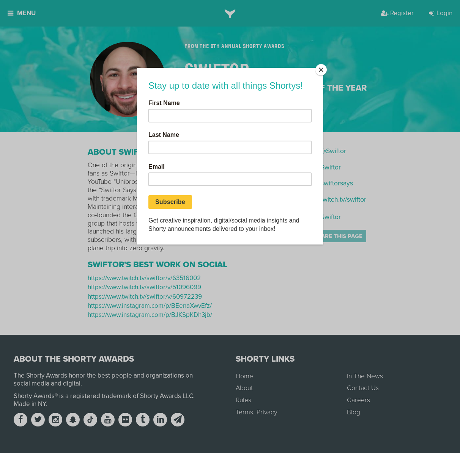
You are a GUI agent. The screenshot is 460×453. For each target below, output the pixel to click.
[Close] (321, 69)
